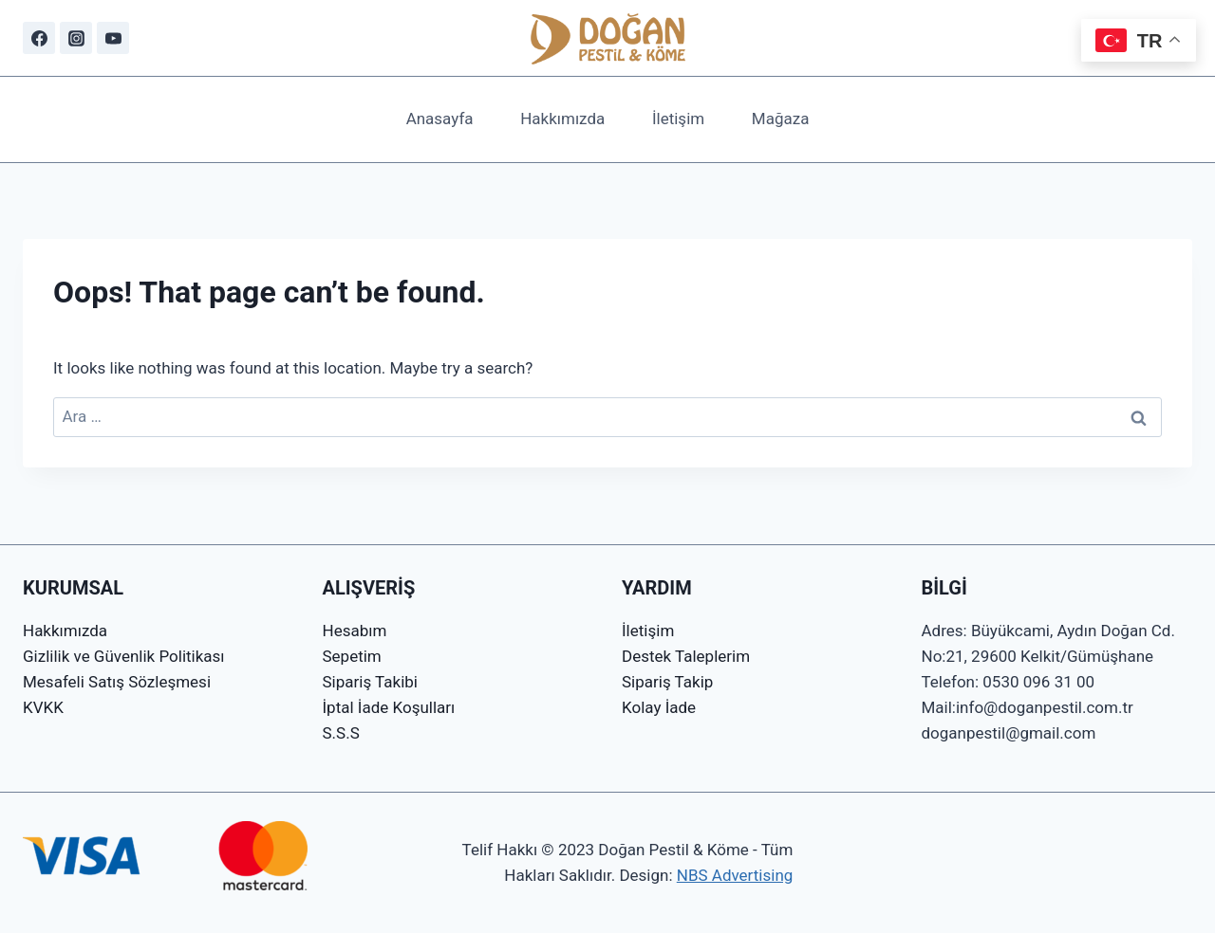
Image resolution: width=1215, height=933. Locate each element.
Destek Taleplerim (686, 656)
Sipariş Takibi (370, 681)
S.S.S (341, 732)
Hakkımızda (562, 118)
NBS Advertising (735, 875)
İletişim (678, 118)
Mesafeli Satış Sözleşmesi (117, 681)
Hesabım (355, 630)
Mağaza (781, 118)
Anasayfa (440, 118)
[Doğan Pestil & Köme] (608, 38)
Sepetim (352, 656)
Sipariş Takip (667, 681)
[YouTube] (113, 38)
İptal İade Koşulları (389, 707)
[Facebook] (39, 38)
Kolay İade (659, 707)
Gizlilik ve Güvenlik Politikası (124, 656)
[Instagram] (76, 38)
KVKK (43, 707)
